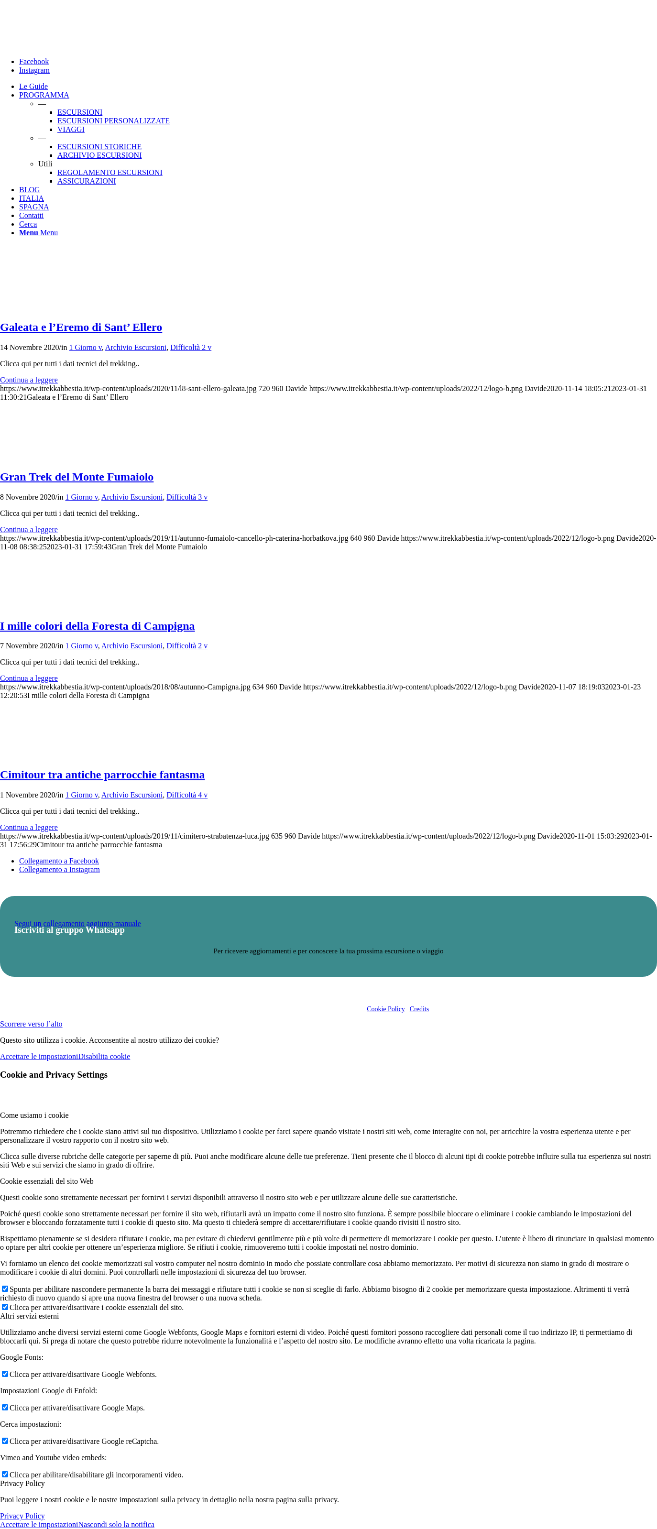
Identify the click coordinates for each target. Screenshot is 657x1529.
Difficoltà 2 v (190, 347)
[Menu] (38, 233)
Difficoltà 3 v (187, 497)
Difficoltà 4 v (187, 795)
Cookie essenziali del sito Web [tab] (47, 1181)
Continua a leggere (29, 380)
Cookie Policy (386, 1009)
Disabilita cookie (104, 1056)
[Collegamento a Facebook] (34, 61)
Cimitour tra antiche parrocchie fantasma (102, 774)
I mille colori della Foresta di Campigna (97, 626)
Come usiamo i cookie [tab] (34, 1115)
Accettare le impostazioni (39, 1056)
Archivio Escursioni (135, 347)
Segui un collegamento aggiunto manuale (77, 923)
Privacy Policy (22, 1516)
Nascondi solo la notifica (116, 1524)
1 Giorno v (85, 347)
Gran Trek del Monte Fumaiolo (76, 476)
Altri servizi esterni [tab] (29, 1316)
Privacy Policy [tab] (22, 1483)
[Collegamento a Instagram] (34, 70)
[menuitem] (338, 86)
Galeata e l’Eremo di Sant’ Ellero (81, 327)
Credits (419, 1009)
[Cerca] (28, 224)
